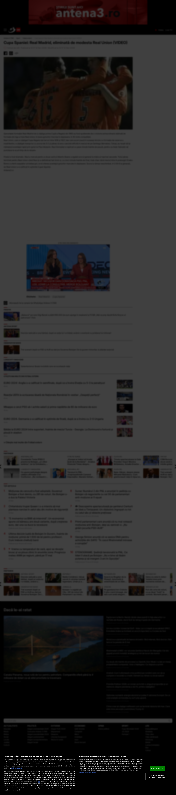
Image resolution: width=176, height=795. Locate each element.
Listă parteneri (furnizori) (87, 772)
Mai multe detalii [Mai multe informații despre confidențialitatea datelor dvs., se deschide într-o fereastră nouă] (16, 768)
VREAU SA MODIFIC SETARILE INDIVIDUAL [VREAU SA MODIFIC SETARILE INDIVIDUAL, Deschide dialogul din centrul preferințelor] (157, 776)
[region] (88, 774)
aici (39, 782)
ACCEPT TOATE (157, 769)
